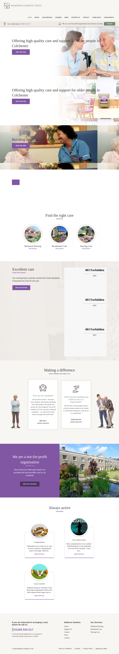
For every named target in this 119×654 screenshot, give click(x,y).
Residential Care (96, 629)
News (67, 17)
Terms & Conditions (65, 648)
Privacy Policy (88, 648)
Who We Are (21, 52)
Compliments (109, 17)
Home (30, 17)
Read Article (39, 554)
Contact (86, 17)
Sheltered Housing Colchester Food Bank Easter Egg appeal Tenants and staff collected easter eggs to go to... (39, 590)
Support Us (75, 17)
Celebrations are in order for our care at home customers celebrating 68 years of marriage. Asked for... (39, 548)
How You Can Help (30, 484)
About (37, 17)
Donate (109, 24)
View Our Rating (21, 287)
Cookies (77, 648)
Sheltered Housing (97, 626)
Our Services (47, 17)
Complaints (96, 17)
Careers (58, 17)
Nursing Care (95, 632)
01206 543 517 (25, 24)
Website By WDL (101, 649)
